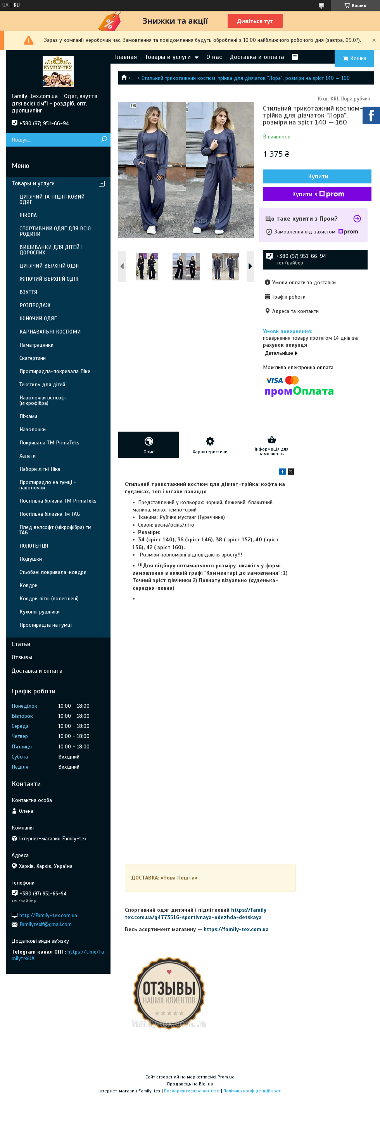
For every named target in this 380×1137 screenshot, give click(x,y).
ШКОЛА (28, 215)
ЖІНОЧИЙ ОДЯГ (38, 318)
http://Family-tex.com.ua (48, 915)
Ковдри (28, 585)
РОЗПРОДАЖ (34, 305)
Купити (318, 176)
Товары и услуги (168, 57)
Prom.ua (226, 1077)
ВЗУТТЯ (28, 292)
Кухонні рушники (39, 611)
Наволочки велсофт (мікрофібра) (43, 400)
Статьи (21, 644)
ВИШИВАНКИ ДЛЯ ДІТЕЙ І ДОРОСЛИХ (51, 250)
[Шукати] (104, 140)
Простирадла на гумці (45, 625)
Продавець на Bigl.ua (190, 1084)
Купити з (318, 194)
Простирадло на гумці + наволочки (48, 485)
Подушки (30, 559)
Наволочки (32, 429)
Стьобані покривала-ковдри (52, 572)
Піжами (28, 416)
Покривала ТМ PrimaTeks (49, 442)
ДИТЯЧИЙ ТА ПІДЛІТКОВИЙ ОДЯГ (52, 200)
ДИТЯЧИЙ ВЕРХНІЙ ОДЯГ (49, 266)
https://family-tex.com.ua (236, 929)
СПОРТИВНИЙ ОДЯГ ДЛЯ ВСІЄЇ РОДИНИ (55, 231)
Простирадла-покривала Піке (54, 371)
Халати (27, 456)
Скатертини (32, 358)
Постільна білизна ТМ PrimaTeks (58, 501)
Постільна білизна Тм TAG (49, 514)
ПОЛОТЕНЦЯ (33, 546)
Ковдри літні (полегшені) (49, 598)
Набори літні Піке (39, 469)
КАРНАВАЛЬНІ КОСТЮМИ (50, 331)
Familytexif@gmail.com (45, 924)
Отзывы (22, 657)
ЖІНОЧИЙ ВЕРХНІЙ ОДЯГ (49, 279)
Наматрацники (36, 345)
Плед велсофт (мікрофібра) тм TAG (55, 530)
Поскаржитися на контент (192, 1091)
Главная (125, 57)
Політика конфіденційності (252, 1091)
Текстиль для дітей (42, 384)
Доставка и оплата (257, 57)
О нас (214, 57)
